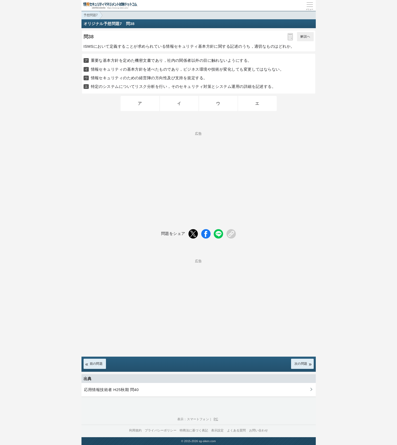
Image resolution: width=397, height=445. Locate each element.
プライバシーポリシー (161, 430)
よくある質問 (236, 430)
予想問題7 (91, 15)
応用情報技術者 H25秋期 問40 (111, 389)
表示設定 (217, 430)
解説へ (305, 36)
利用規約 (135, 430)
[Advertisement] (198, 171)
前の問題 (96, 363)
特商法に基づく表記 (194, 430)
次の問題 (300, 363)
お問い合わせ (258, 430)
